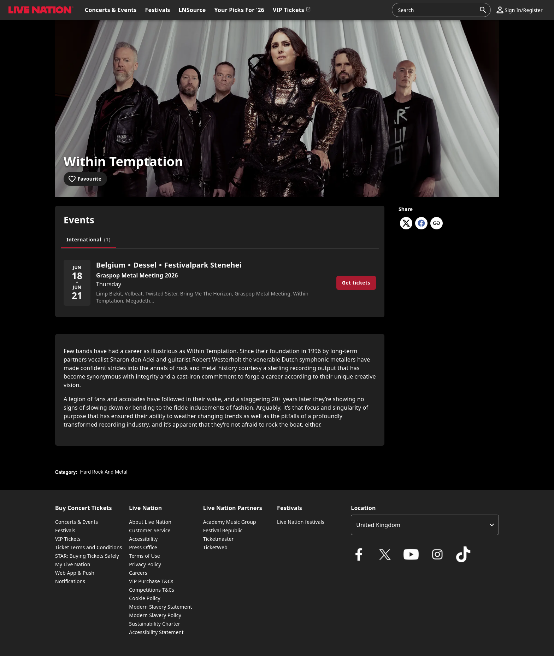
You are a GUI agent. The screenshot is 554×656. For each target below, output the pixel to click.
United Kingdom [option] (378, 525)
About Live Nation (150, 522)
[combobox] (437, 9)
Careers (138, 572)
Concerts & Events (76, 522)
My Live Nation (72, 564)
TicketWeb (215, 547)
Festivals (65, 530)
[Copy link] (436, 223)
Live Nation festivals (300, 522)
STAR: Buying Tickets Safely (87, 555)
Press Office (143, 547)
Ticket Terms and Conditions (88, 547)
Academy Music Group (229, 522)
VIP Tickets (68, 538)
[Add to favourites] (85, 179)
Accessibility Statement (156, 632)
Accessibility (143, 538)
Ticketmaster (218, 538)
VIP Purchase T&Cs (151, 581)
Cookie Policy (144, 598)
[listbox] (425, 525)
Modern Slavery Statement (160, 606)
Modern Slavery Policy (155, 615)
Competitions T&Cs (151, 589)
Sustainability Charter (154, 623)
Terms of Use (144, 555)
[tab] (88, 239)
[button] (520, 10)
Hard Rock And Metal (103, 472)
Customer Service (149, 530)
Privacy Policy (145, 564)
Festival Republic (223, 530)
